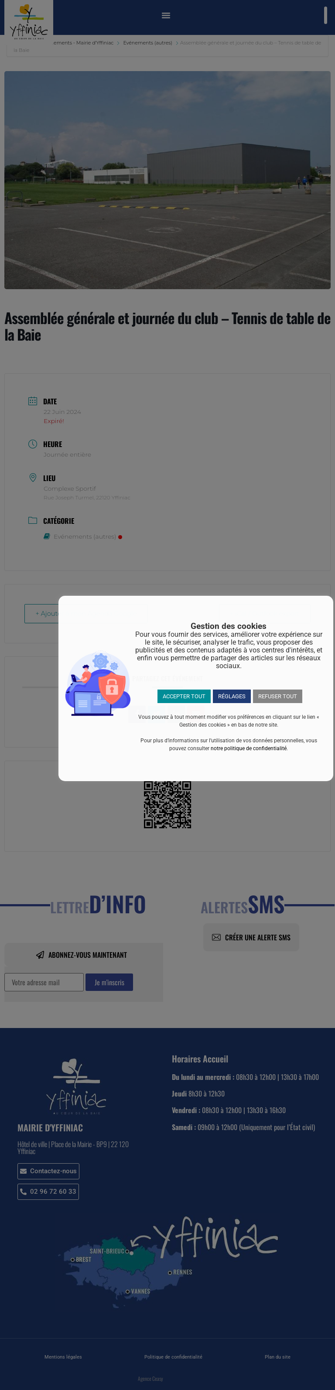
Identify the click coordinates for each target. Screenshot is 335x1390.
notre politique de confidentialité (249, 748)
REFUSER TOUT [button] (277, 696)
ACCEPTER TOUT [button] (184, 696)
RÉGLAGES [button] (232, 696)
